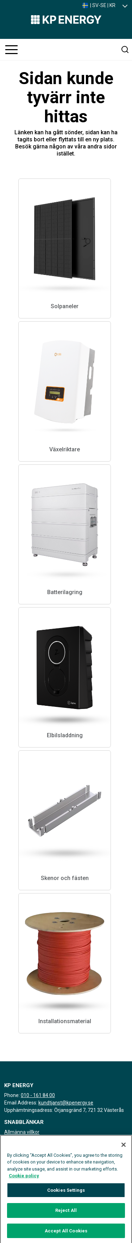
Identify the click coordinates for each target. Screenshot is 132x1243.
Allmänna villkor (21, 1132)
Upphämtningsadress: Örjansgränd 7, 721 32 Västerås (64, 1110)
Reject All (66, 1213)
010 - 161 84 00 (38, 1095)
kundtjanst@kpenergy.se (65, 1103)
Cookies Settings (66, 1193)
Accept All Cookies (66, 1234)
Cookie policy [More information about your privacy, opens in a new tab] (24, 1179)
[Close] (123, 1148)
